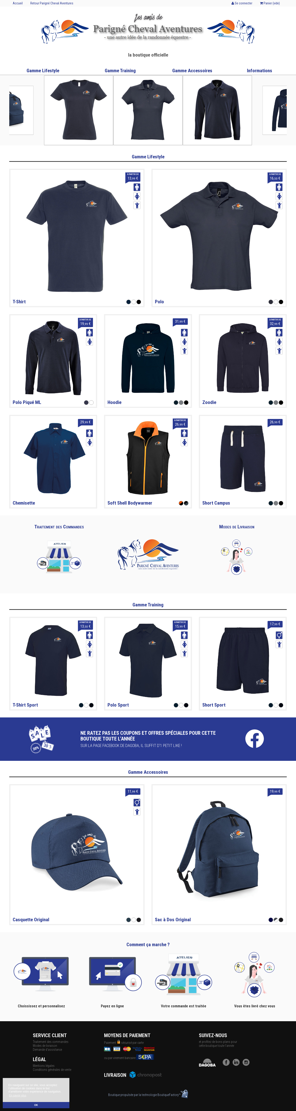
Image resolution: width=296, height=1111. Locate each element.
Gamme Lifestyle (43, 70)
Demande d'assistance (47, 1049)
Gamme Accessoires (192, 70)
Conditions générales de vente (52, 1070)
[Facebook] (227, 1064)
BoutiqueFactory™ (172, 1095)
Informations (259, 70)
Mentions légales (44, 1066)
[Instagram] (247, 1064)
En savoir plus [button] (17, 1095)
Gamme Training (120, 70)
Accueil (18, 3)
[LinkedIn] (237, 1064)
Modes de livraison (45, 1046)
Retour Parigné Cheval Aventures (51, 3)
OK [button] (36, 1105)
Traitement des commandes (50, 1042)
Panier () (270, 3)
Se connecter (241, 3)
